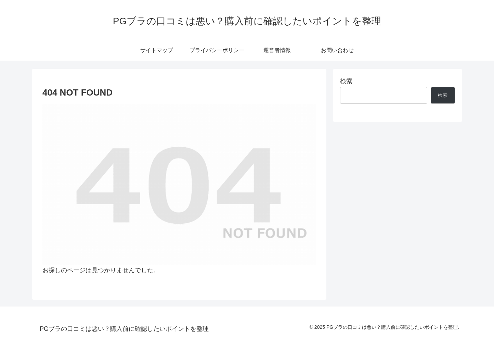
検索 (346, 81)
